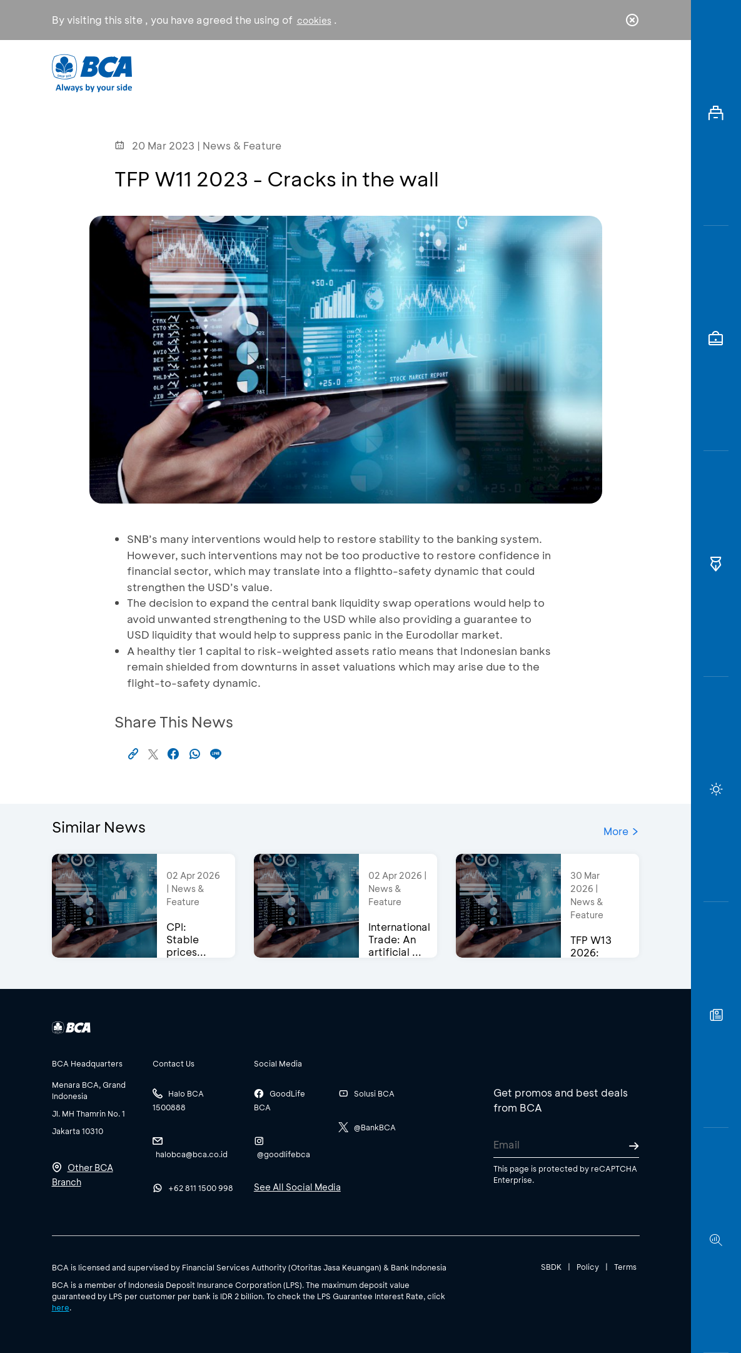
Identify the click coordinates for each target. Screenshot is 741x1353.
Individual (247, 72)
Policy (588, 1267)
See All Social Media (297, 1187)
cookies (314, 20)
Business (320, 72)
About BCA (396, 72)
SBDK (551, 1267)
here (60, 1307)
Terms (625, 1267)
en (628, 73)
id (606, 73)
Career (468, 72)
